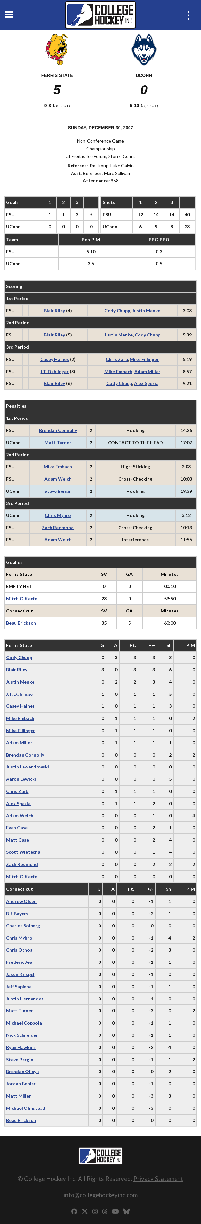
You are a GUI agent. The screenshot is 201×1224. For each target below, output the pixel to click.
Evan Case (17, 827)
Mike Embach (118, 371)
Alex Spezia (146, 383)
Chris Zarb (117, 359)
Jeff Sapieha (19, 986)
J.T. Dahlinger (54, 371)
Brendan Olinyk (22, 1071)
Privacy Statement (158, 1178)
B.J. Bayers (17, 913)
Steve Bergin (58, 491)
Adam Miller (147, 371)
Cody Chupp (117, 310)
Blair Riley (54, 310)
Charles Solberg (23, 925)
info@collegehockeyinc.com (100, 1195)
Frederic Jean (20, 962)
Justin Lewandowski (27, 766)
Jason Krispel (20, 974)
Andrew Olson (21, 901)
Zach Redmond (58, 527)
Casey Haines (54, 359)
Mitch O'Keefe (21, 598)
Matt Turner (57, 442)
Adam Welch (58, 479)
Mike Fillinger (144, 359)
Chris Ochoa (19, 950)
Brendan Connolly (58, 430)
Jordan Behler (21, 1083)
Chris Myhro (58, 515)
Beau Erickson (21, 623)
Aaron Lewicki (21, 779)
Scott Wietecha (23, 852)
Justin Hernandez (24, 998)
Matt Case (17, 839)
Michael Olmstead (25, 1108)
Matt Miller (18, 1096)
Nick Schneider (22, 1035)
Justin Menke (146, 310)
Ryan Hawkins (21, 1047)
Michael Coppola (24, 1023)
